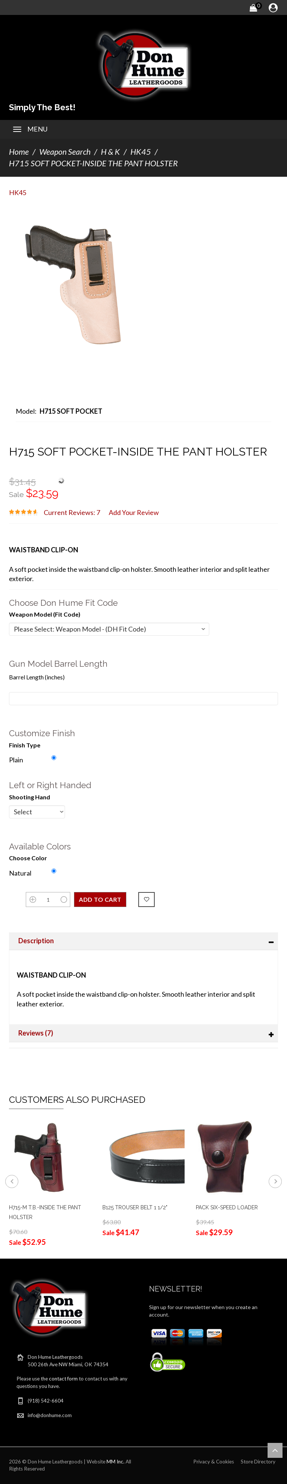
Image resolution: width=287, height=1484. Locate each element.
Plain (16, 760)
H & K (110, 152)
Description (36, 941)
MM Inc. (115, 1462)
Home (19, 152)
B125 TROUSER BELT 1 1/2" (134, 1207)
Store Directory (258, 1462)
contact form (63, 1379)
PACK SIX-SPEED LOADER (227, 1207)
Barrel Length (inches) (37, 677)
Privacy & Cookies (213, 1462)
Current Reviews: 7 (72, 512)
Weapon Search (64, 152)
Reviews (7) (35, 1033)
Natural (20, 873)
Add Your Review (134, 512)
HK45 (140, 152)
